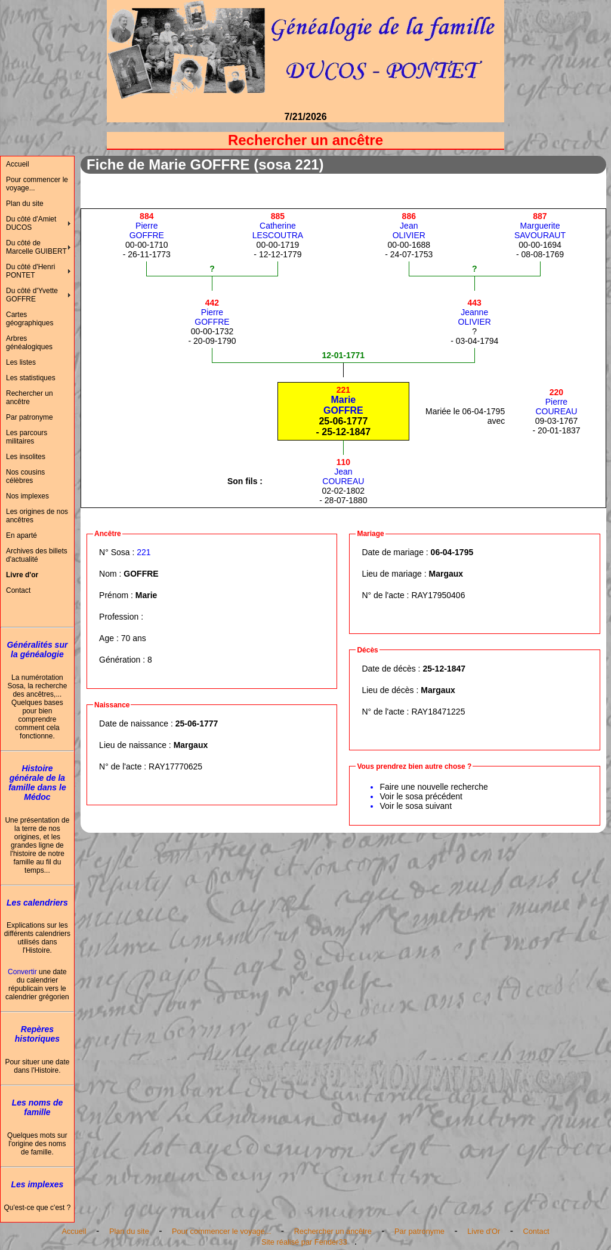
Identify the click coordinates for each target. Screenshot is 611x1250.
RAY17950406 (438, 595)
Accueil (17, 164)
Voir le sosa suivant (415, 806)
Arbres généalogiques (29, 342)
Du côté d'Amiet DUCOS (31, 223)
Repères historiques (37, 1033)
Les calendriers (37, 902)
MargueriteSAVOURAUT (540, 225)
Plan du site (25, 203)
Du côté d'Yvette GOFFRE (32, 295)
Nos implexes (27, 496)
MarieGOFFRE (343, 400)
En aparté (21, 535)
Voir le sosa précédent (420, 796)
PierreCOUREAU (556, 401)
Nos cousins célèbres (25, 476)
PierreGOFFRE (146, 225)
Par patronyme (29, 417)
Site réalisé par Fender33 (304, 1241)
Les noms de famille (37, 1107)
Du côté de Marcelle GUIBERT (36, 247)
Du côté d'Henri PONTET (30, 271)
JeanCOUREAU (343, 471)
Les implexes (37, 1184)
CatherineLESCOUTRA (278, 225)
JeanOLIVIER (409, 225)
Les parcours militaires (26, 437)
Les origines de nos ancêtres (37, 515)
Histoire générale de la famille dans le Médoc (37, 782)
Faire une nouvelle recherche (433, 787)
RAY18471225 (438, 711)
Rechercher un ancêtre (29, 397)
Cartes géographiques (29, 318)
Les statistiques (30, 378)
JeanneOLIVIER (474, 312)
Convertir (22, 972)
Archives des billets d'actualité (36, 555)
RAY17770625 (175, 766)
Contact (18, 590)
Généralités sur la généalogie (37, 649)
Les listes (21, 362)
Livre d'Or (483, 1231)
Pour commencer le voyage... (37, 184)
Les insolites (25, 456)
